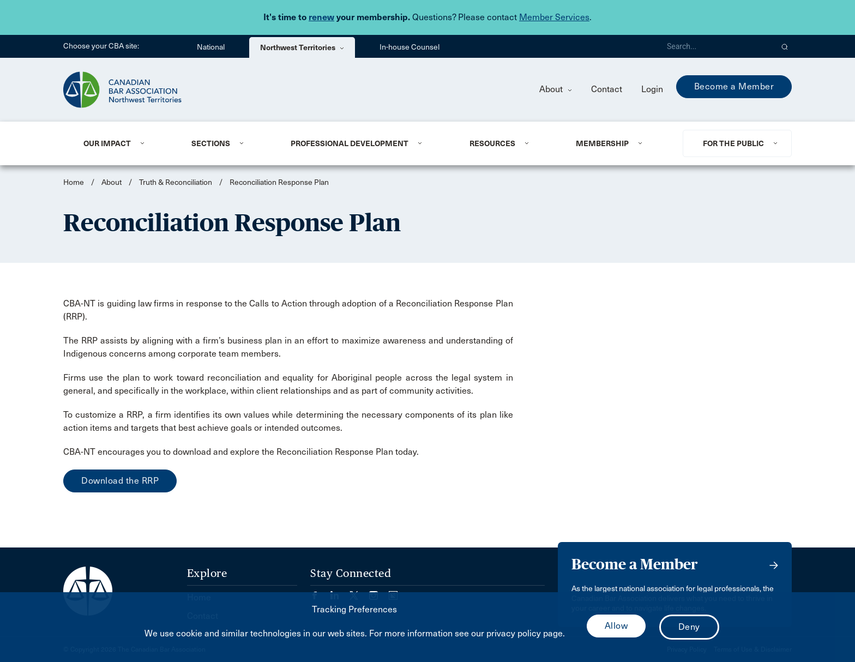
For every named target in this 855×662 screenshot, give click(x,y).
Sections (210, 143)
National (211, 47)
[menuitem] (124, 143)
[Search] (715, 46)
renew (321, 17)
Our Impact (107, 143)
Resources (492, 143)
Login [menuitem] (652, 89)
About (555, 89)
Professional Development (349, 143)
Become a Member (734, 86)
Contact (606, 89)
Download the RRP (120, 481)
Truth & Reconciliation (175, 182)
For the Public (733, 143)
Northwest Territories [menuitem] (302, 47)
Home (73, 182)
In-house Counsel (409, 47)
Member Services (554, 17)
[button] (785, 46)
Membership (602, 143)
